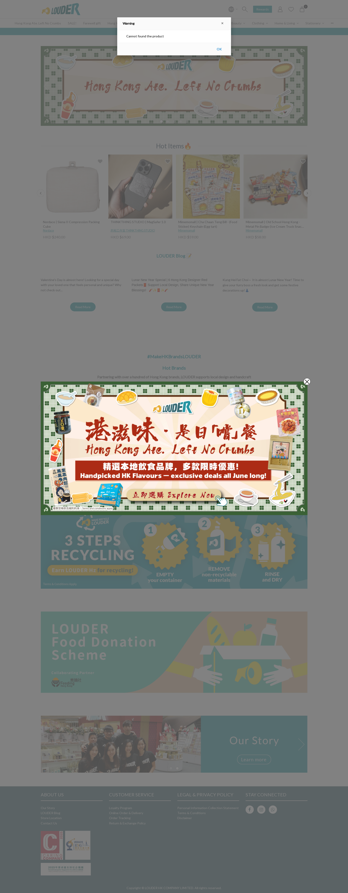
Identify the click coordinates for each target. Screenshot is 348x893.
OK (219, 49)
